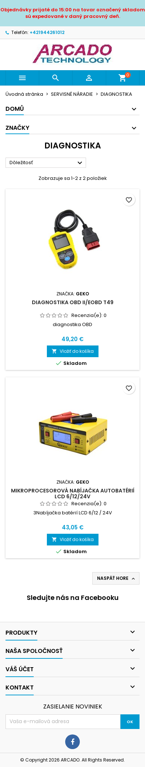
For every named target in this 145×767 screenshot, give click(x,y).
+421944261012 (47, 32)
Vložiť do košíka (73, 351)
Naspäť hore (116, 578)
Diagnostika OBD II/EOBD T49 (73, 302)
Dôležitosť (47, 163)
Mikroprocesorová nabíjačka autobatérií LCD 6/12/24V (72, 493)
